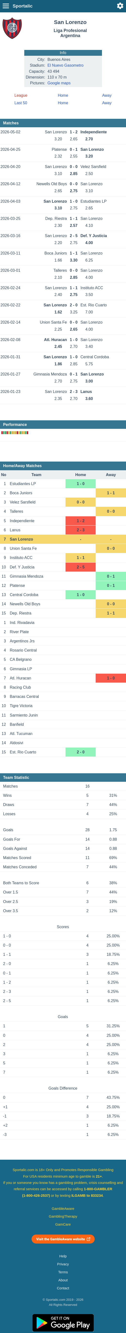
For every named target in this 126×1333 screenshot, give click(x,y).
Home (63, 95)
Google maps (59, 83)
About (62, 1280)
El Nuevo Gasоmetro (66, 65)
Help (63, 1256)
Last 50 (21, 103)
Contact (63, 1288)
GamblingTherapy (63, 1216)
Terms (63, 1272)
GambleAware (63, 1209)
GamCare (63, 1224)
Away (107, 95)
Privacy (63, 1264)
